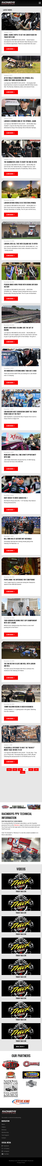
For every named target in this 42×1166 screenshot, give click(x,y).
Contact (4, 1138)
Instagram (5, 1151)
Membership (5, 1132)
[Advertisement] (21, 787)
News (3, 1124)
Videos (4, 1127)
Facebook (5, 1146)
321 (25, 769)
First (9, 769)
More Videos (20, 1046)
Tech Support (5, 1135)
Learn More (10, 49)
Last (23, 772)
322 (31, 769)
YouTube (5, 1154)
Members (17, 825)
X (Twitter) (5, 1148)
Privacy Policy (21, 1162)
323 (36, 769)
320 (20, 769)
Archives (4, 1130)
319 (15, 769)
